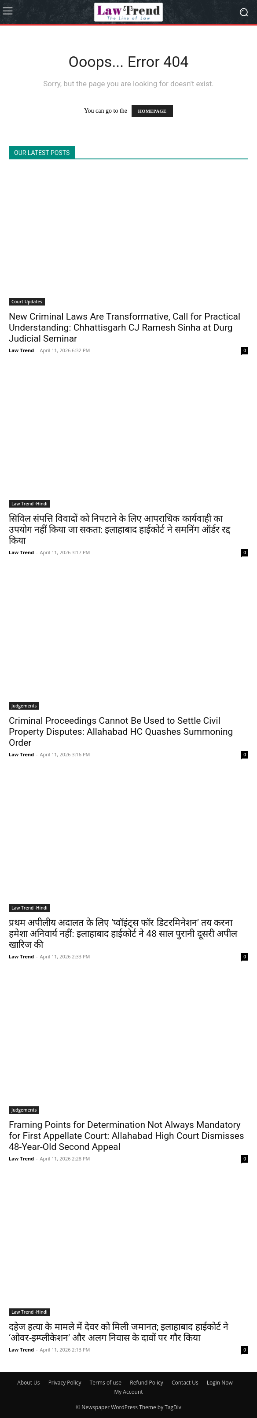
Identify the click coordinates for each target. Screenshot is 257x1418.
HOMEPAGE (152, 111)
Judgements (24, 706)
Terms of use (105, 1382)
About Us (28, 1382)
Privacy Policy (64, 1382)
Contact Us (185, 1382)
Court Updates (26, 301)
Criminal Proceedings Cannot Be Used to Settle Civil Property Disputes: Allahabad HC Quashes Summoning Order (121, 731)
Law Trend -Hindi (29, 504)
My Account (128, 1392)
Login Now (220, 1382)
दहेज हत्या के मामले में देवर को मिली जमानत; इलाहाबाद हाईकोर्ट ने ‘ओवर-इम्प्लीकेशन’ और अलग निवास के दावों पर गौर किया (118, 1332)
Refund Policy (146, 1382)
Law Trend (21, 350)
